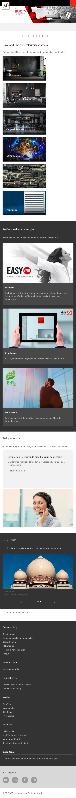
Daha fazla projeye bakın (17, 612)
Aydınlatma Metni (11, 739)
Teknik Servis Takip (12, 688)
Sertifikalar (8, 712)
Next (53, 38)
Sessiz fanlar (9, 634)
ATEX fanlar (8, 646)
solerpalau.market (18, 470)
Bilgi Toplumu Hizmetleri (15, 735)
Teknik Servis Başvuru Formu (17, 684)
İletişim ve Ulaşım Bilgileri (15, 743)
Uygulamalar (9, 708)
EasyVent (7, 704)
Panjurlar (7, 653)
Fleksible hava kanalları (14, 649)
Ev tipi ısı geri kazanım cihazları (18, 638)
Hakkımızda (8, 731)
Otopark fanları (10, 642)
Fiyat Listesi (9, 716)
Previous (23, 38)
